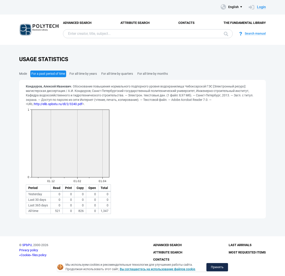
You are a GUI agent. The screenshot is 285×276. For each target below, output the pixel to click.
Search (226, 34)
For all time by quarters (117, 73)
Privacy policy (28, 250)
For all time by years (83, 73)
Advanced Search (77, 23)
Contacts (186, 23)
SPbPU (27, 245)
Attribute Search (135, 23)
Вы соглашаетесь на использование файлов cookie (157, 269)
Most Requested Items (247, 252)
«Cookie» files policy (33, 255)
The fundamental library (245, 23)
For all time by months (152, 73)
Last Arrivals (240, 245)
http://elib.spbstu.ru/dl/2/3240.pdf (58, 104)
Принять (217, 267)
